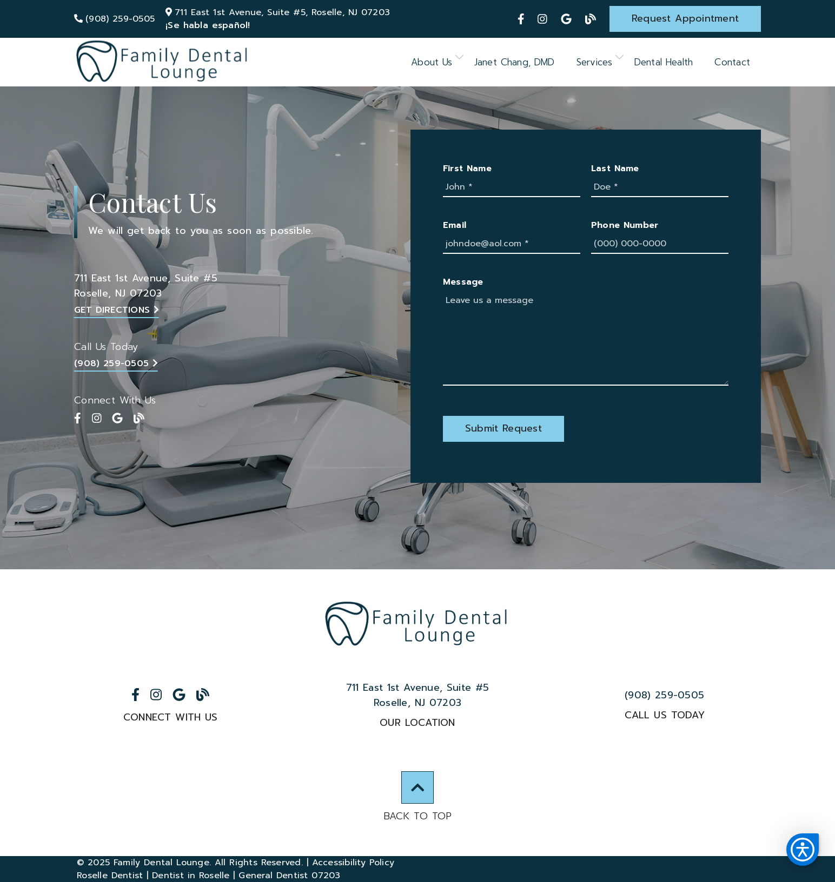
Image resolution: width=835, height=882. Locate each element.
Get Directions (116, 310)
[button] (802, 849)
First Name (467, 168)
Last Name (615, 168)
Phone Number (625, 225)
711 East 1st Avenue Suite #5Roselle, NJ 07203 (145, 286)
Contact (732, 62)
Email (454, 225)
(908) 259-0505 (116, 363)
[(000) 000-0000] (659, 244)
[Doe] (659, 187)
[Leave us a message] (585, 338)
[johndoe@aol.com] (511, 244)
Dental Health (663, 62)
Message (463, 281)
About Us (432, 62)
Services (594, 62)
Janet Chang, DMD (514, 62)
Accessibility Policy (353, 862)
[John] (511, 187)
